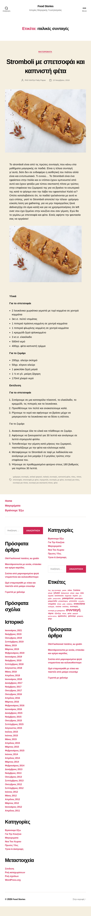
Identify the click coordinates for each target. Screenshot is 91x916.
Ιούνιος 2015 (11, 745)
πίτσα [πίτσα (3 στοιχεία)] (59, 614)
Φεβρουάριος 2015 (14, 760)
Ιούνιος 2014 (11, 764)
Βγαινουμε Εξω (13, 840)
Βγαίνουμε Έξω (15, 520)
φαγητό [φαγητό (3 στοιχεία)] (75, 623)
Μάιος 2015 (11, 749)
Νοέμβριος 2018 (13, 670)
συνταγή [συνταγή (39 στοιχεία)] (73, 619)
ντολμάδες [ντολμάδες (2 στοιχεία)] (81, 611)
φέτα (65, 492)
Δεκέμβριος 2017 (13, 692)
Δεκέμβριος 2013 (13, 779)
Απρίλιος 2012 (12, 809)
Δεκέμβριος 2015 (13, 722)
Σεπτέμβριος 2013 (14, 790)
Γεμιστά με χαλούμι (15, 601)
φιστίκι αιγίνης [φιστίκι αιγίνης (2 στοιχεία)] (52, 626)
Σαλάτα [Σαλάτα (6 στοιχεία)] (76, 600)
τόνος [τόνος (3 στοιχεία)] (64, 623)
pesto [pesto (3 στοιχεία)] (64, 600)
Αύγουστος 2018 (13, 677)
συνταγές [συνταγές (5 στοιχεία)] (74, 616)
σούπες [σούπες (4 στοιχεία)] (65, 616)
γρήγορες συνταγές (21, 486)
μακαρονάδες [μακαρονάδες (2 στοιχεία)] (57, 608)
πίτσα (15, 489)
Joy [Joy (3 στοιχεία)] (49, 600)
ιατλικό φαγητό (36, 486)
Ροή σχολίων (12, 886)
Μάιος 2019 (11, 655)
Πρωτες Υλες (11, 855)
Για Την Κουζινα (13, 843)
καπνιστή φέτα (65, 486)
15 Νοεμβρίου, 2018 (61, 90)
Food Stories (45, 6)
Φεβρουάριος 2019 (14, 662)
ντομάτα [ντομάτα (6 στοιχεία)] (52, 613)
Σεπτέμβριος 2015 (14, 734)
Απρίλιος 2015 (12, 752)
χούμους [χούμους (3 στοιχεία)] (80, 626)
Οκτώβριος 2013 (13, 786)
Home (9, 510)
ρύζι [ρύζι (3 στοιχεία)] (63, 614)
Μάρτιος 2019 (12, 659)
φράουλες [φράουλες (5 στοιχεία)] (62, 626)
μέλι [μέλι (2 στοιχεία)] (80, 605)
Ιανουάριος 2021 (13, 640)
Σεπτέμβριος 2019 (14, 651)
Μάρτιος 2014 (12, 771)
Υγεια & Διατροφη (14, 858)
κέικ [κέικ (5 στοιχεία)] (82, 603)
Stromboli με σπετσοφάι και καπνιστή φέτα (45, 70)
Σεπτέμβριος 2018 (14, 674)
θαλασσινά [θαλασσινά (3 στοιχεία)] (65, 603)
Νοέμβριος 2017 (13, 696)
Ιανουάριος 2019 (13, 666)
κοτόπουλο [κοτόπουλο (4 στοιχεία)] (59, 605)
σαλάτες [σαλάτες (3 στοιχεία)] (69, 614)
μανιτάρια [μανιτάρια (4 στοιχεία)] (79, 608)
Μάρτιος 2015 (12, 756)
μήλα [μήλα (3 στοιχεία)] (50, 608)
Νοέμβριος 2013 (13, 782)
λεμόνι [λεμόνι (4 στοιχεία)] (75, 605)
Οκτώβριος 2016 (13, 704)
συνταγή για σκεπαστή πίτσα (50, 492)
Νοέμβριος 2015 (13, 726)
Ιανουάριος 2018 (13, 689)
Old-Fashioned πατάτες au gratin (22, 568)
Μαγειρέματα (13, 515)
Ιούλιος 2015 (11, 741)
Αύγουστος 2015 (13, 737)
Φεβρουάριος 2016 (14, 715)
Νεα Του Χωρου (13, 851)
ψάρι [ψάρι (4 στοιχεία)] (50, 628)
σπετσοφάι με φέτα (37, 489)
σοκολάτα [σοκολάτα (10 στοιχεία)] (79, 613)
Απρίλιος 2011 (12, 820)
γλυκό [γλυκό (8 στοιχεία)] (56, 602)
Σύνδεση (9, 878)
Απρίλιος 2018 (12, 685)
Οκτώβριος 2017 (13, 700)
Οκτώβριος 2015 (13, 730)
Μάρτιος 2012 (12, 813)
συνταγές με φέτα (63, 489)
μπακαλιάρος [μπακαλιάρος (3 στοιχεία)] (63, 611)
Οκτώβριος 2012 (13, 794)
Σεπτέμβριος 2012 (14, 797)
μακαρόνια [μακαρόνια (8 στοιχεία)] (67, 608)
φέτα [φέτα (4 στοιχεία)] (69, 623)
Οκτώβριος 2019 (13, 647)
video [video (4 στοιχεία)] (70, 600)
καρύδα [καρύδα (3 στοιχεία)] (50, 605)
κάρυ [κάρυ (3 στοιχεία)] (77, 603)
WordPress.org (13, 889)
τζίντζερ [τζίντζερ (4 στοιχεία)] (58, 623)
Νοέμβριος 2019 (13, 644)
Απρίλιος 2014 (12, 767)
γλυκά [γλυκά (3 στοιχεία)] (50, 603)
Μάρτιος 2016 (12, 711)
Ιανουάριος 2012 (13, 816)
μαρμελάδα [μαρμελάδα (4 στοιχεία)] (52, 611)
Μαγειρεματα (45, 52)
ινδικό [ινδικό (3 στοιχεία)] (72, 603)
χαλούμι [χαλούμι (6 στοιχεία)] (72, 625)
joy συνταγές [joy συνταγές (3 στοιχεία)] (56, 600)
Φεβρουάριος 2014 (14, 775)
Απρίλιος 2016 (12, 707)
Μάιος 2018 (11, 681)
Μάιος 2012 (11, 805)
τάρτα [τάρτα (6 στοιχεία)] (50, 623)
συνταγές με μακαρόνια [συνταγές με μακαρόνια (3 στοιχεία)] (56, 620)
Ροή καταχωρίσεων (15, 882)
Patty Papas (40, 90)
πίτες (75, 486)
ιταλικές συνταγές (51, 486)
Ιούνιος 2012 (11, 801)
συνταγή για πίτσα (29, 492)
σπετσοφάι (23, 489)
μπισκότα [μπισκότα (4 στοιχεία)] (73, 611)
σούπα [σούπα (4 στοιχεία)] (58, 616)
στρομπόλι (50, 489)
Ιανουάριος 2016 (13, 719)
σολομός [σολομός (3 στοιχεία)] (51, 616)
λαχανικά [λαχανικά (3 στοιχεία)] (68, 605)
